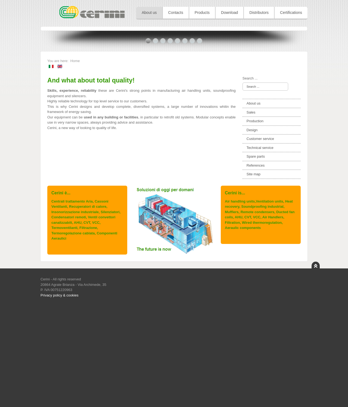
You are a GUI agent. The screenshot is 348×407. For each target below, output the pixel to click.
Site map (253, 272)
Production (255, 219)
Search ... (250, 177)
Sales (251, 211)
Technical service (260, 246)
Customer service (260, 237)
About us (253, 202)
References (256, 264)
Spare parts (256, 255)
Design (252, 228)
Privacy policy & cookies (59, 393)
